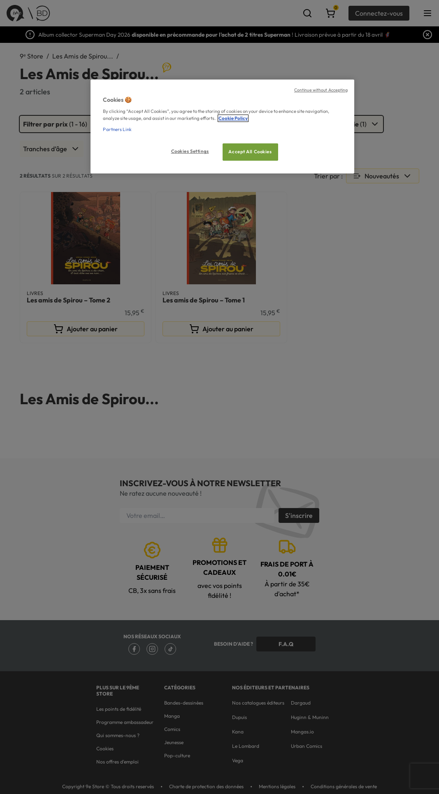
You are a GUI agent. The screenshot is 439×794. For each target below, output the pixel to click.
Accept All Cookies (250, 152)
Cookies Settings (190, 151)
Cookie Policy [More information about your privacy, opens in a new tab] (233, 118)
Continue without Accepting (321, 90)
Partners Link (117, 129)
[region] (222, 127)
